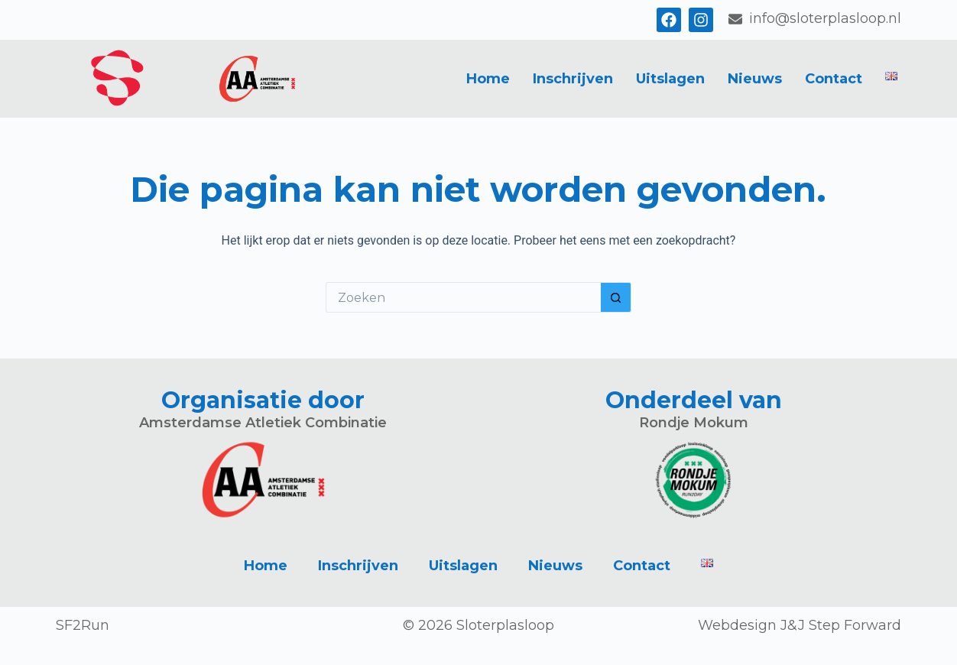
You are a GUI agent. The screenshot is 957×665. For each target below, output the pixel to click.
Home (488, 78)
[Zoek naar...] (463, 297)
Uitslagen (670, 78)
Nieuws (755, 78)
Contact (833, 78)
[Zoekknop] (616, 297)
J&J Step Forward (840, 625)
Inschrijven (573, 78)
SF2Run (82, 625)
